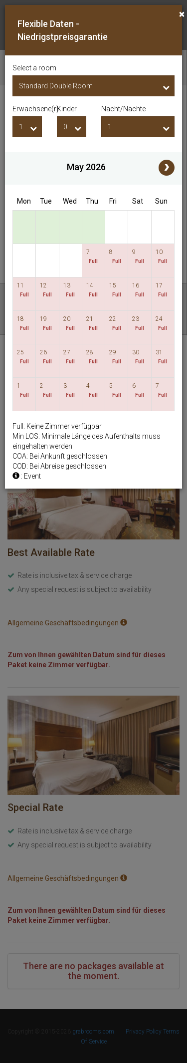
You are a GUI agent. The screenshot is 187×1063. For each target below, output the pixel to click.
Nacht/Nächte (123, 109)
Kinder (67, 109)
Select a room (34, 68)
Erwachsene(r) (27, 109)
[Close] (182, 14)
